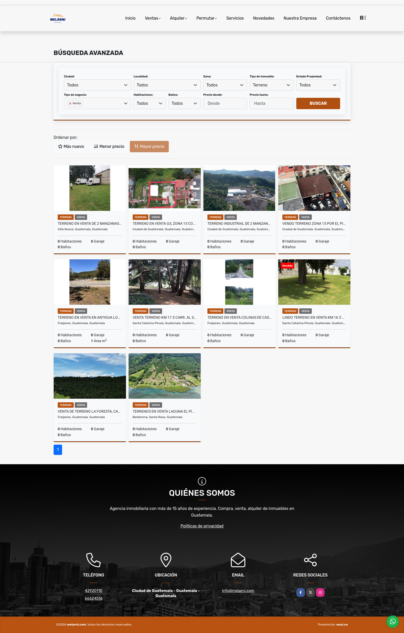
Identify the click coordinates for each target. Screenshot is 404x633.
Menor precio (109, 146)
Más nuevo (71, 146)
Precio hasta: (259, 95)
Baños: (173, 95)
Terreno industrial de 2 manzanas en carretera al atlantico (239, 223)
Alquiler (177, 18)
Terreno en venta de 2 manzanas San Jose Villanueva (90, 223)
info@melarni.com (238, 590)
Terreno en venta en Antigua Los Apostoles (90, 317)
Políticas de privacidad (202, 526)
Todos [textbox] (72, 85)
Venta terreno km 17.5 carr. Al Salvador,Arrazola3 (165, 317)
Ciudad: (69, 76)
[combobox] (97, 85)
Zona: (207, 76)
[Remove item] (70, 103)
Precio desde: (212, 95)
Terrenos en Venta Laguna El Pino (165, 411)
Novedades (263, 18)
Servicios (235, 18)
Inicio (130, 18)
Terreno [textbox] (260, 85)
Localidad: (141, 76)
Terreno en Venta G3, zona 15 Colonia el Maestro (165, 223)
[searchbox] (68, 111)
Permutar (205, 18)
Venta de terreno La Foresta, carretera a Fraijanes (90, 411)
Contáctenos (338, 18)
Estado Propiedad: (309, 76)
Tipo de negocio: (75, 95)
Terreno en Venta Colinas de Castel (239, 317)
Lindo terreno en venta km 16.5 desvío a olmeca (314, 317)
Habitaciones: (143, 95)
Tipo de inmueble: (262, 76)
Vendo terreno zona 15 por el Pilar (314, 223)
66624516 (94, 598)
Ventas (151, 18)
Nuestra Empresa (300, 18)
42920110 (93, 590)
